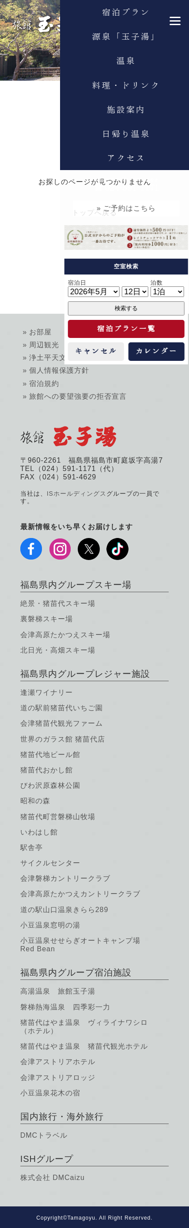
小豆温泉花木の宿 (50, 1093)
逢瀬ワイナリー (46, 692)
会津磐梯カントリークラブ (65, 878)
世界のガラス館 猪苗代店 (62, 739)
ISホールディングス (76, 493)
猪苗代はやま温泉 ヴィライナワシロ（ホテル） (84, 1027)
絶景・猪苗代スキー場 (57, 603)
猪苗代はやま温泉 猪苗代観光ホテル (84, 1046)
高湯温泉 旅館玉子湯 (57, 991)
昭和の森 (35, 801)
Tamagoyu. (83, 1218)
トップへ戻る (94, 212)
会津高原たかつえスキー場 (65, 634)
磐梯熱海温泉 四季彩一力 (65, 1007)
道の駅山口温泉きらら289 (64, 909)
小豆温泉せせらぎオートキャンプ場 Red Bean (80, 945)
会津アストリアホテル (57, 1061)
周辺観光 (44, 345)
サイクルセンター (50, 863)
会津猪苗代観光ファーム (61, 723)
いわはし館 (39, 832)
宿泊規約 (44, 383)
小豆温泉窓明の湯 (50, 925)
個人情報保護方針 (59, 370)
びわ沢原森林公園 (50, 785)
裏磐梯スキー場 (46, 619)
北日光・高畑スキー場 (57, 650)
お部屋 (40, 332)
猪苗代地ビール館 (50, 754)
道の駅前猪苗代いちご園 (61, 708)
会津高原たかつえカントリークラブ (80, 894)
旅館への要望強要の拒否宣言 (78, 396)
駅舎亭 (31, 847)
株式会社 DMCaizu (52, 1177)
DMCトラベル (44, 1135)
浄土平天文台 (51, 357)
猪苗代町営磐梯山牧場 (57, 816)
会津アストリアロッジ (57, 1077)
